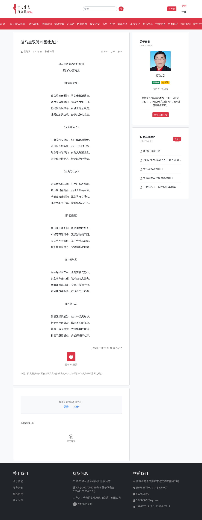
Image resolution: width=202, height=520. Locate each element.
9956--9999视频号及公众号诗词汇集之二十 (167, 160)
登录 (184, 5)
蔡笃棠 (27, 51)
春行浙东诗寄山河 (153, 169)
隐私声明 (18, 494)
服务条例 (18, 487)
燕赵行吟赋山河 (152, 151)
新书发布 (148, 24)
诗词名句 (186, 24)
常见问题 (18, 500)
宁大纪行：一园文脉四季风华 (159, 187)
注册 (184, 12)
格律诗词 (47, 24)
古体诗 (70, 24)
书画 (104, 24)
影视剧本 (122, 24)
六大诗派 (160, 24)
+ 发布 (172, 8)
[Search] (100, 8)
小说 (112, 24)
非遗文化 (135, 24)
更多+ (177, 139)
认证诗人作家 (17, 24)
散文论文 (95, 24)
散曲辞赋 (82, 24)
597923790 (141, 494)
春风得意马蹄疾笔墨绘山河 (158, 178)
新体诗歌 (59, 24)
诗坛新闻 (34, 24)
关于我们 (18, 481)
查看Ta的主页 (160, 114)
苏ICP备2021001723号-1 (87, 487)
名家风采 (173, 24)
